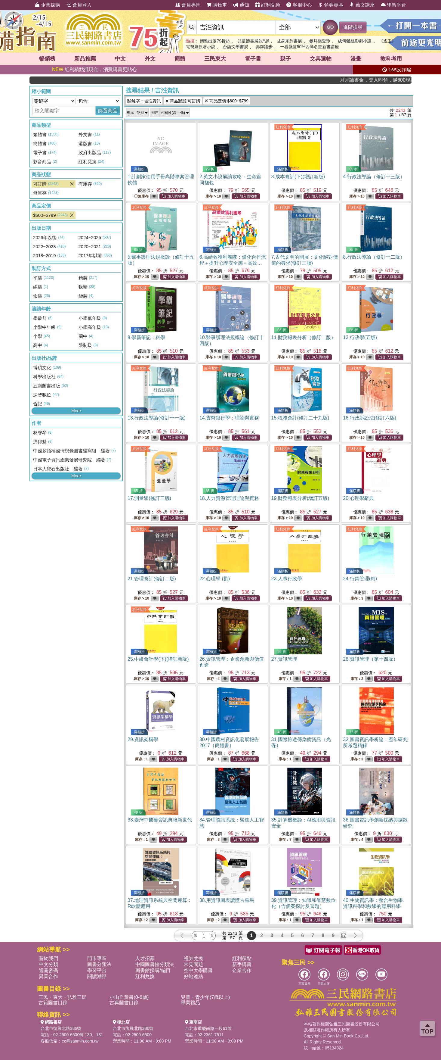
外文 (150, 59)
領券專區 (330, 5)
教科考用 (391, 59)
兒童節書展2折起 (253, 41)
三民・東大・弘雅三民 (63, 997)
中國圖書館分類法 (154, 964)
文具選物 (321, 59)
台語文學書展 (235, 46)
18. (229, 498)
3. (298, 176)
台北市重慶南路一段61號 (208, 1028)
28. (370, 659)
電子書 (253, 59)
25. (158, 659)
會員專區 (188, 5)
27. (284, 659)
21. (152, 578)
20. (358, 498)
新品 (85, 59)
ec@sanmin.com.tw (80, 1041)
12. (360, 337)
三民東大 (215, 59)
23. (286, 578)
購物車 (217, 5)
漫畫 (355, 59)
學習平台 (393, 5)
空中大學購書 (198, 970)
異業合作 (48, 976)
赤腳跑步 (264, 46)
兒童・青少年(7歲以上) (205, 997)
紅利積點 (241, 958)
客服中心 (299, 5)
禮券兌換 (193, 958)
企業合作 (241, 970)
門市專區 (96, 958)
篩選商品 (107, 110)
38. (226, 900)
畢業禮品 (190, 1002)
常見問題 (193, 964)
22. (214, 578)
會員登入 (78, 5)
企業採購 (47, 5)
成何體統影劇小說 (355, 41)
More (76, 410)
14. (229, 417)
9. (146, 337)
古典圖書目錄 (123, 1002)
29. (143, 739)
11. (303, 337)
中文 (120, 59)
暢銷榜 (47, 59)
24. (360, 578)
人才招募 (145, 958)
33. (160, 819)
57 (343, 935)
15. (300, 417)
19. (300, 498)
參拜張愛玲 (319, 41)
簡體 (179, 59)
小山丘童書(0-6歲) (129, 997)
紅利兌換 (267, 5)
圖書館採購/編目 (152, 970)
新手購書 (241, 964)
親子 (285, 59)
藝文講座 (362, 5)
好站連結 (193, 976)
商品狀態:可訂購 (182, 100)
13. (157, 417)
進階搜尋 (352, 27)
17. (149, 498)
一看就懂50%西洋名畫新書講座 (309, 46)
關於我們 (48, 958)
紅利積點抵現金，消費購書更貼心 (94, 69)
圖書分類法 (99, 964)
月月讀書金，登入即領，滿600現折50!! (393, 80)
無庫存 (141, 196)
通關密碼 (48, 970)
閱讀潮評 (96, 976)
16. (369, 417)
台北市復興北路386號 (61, 1028)
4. (374, 176)
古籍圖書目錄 (53, 1002)
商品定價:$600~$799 (226, 100)
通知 (241, 5)
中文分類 (48, 964)
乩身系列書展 (289, 41)
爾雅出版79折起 (215, 41)
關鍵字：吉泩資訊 (144, 100)
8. (374, 257)
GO (330, 27)
